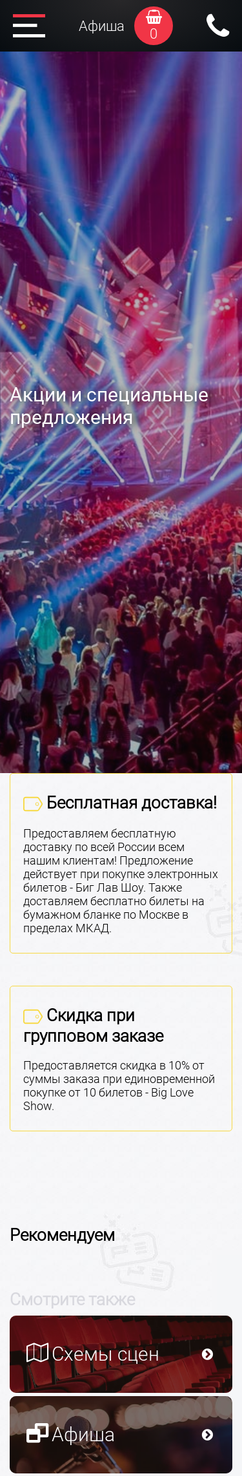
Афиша (102, 26)
